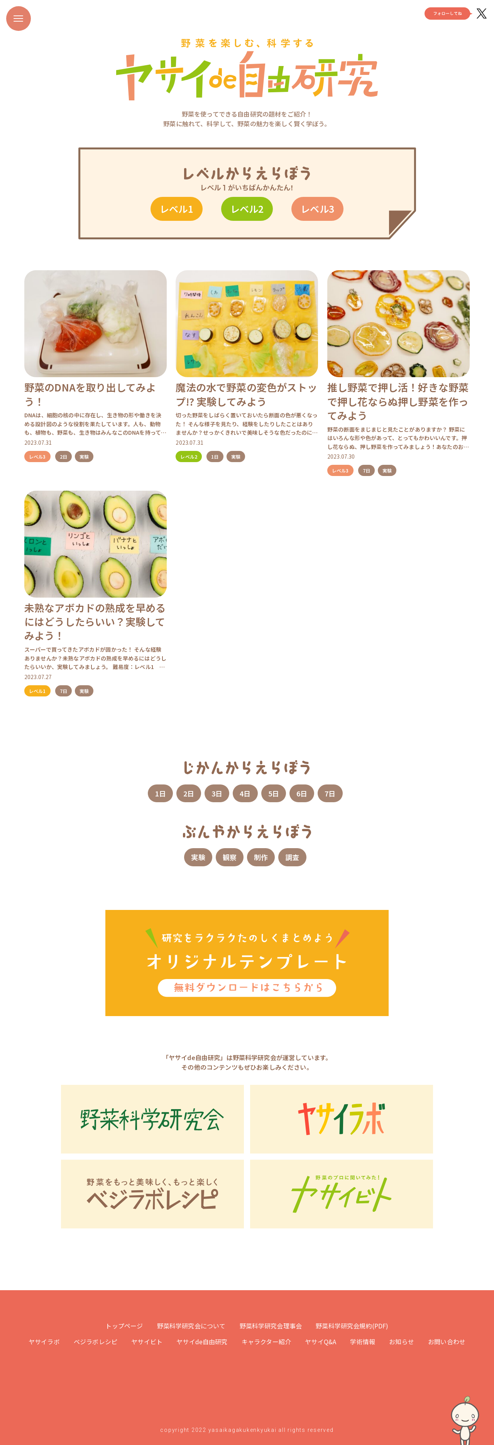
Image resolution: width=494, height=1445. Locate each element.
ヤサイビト (146, 1341)
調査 (292, 857)
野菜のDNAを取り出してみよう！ (90, 394)
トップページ (124, 1325)
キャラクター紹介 (266, 1341)
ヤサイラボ (44, 1341)
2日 (63, 456)
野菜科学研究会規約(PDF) (352, 1325)
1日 (214, 456)
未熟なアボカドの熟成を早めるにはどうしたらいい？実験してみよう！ (95, 621)
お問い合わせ (446, 1341)
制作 (261, 857)
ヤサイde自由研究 (201, 1341)
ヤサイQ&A (320, 1341)
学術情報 (362, 1341)
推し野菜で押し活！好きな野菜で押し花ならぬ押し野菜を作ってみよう (398, 401)
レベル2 (247, 208)
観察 (230, 857)
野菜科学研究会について (191, 1325)
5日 (273, 793)
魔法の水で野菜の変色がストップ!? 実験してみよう (246, 394)
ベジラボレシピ (95, 1341)
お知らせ (401, 1341)
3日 (216, 793)
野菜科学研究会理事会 (271, 1325)
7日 (366, 470)
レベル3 (317, 208)
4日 (245, 793)
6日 (301, 793)
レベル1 (176, 208)
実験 (84, 456)
